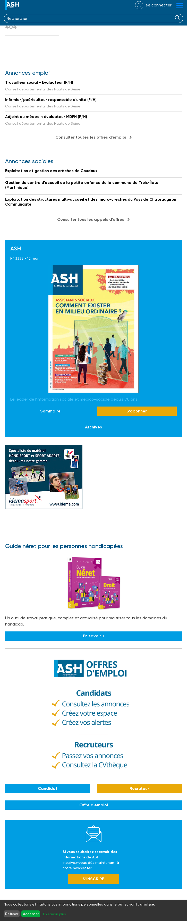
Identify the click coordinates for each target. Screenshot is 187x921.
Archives (93, 427)
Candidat (47, 788)
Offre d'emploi (93, 804)
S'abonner (136, 411)
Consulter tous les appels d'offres (90, 219)
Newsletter (93, 833)
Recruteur (139, 788)
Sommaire (50, 411)
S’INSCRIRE (93, 878)
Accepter (31, 914)
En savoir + (93, 635)
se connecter (159, 5)
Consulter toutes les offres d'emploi (90, 137)
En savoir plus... (55, 914)
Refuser (11, 914)
